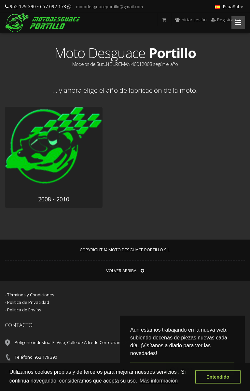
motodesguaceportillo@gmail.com (109, 6)
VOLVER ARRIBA (125, 271)
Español (229, 6)
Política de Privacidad (28, 302)
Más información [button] (159, 380)
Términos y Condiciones (30, 295)
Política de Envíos (24, 310)
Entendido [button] (217, 377)
